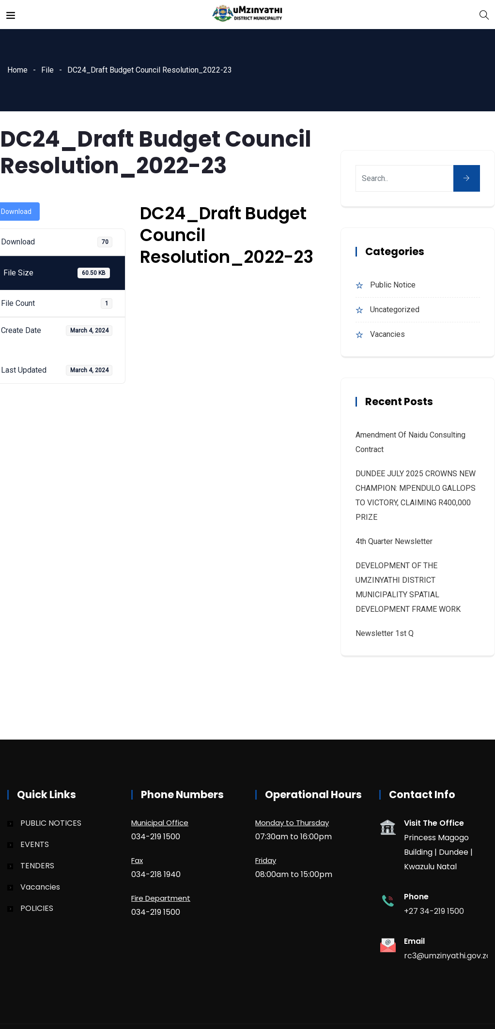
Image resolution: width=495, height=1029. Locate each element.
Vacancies (387, 334)
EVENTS (34, 844)
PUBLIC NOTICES (50, 823)
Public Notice (393, 284)
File (47, 70)
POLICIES (36, 908)
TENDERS (37, 865)
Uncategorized (394, 309)
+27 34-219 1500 (434, 911)
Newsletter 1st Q (385, 633)
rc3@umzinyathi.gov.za (447, 955)
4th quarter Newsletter (394, 541)
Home (17, 70)
